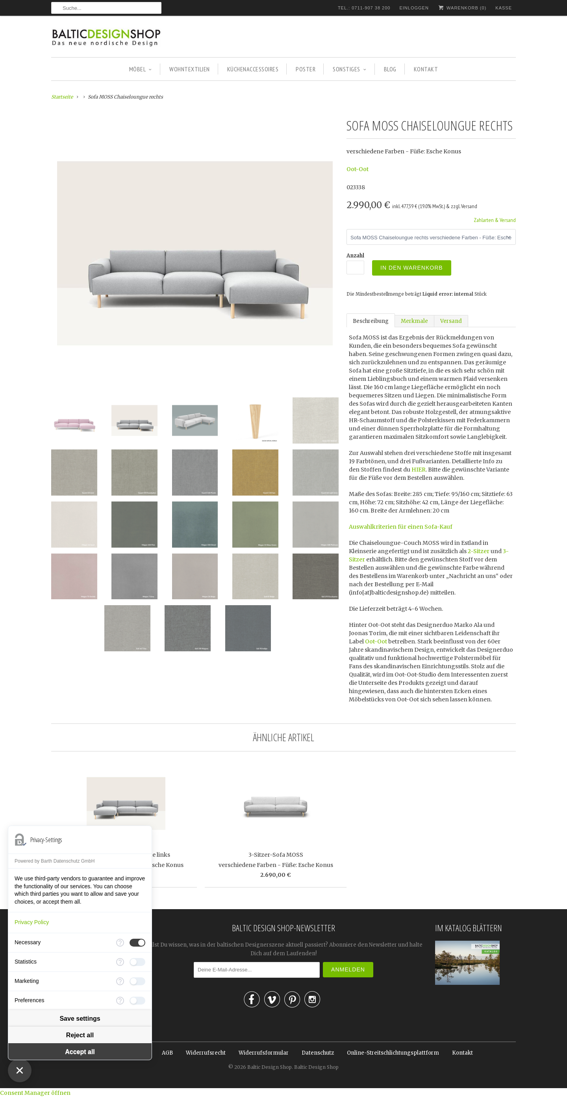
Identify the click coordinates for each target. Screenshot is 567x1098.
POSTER (305, 69)
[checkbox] (137, 943)
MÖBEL (140, 69)
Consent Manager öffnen (35, 1092)
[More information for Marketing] (120, 981)
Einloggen (413, 8)
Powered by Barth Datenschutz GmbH (54, 861)
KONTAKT (426, 69)
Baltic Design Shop (269, 1067)
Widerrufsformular (264, 1053)
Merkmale (414, 321)
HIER (418, 469)
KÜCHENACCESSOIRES (253, 69)
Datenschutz (318, 1053)
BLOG (390, 69)
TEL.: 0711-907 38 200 (364, 8)
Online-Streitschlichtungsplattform (393, 1053)
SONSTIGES (349, 69)
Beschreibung (371, 321)
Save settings (79, 1018)
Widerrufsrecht (206, 1053)
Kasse (503, 8)
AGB (167, 1053)
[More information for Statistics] (120, 962)
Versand (451, 321)
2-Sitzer (478, 551)
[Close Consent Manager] (20, 1070)
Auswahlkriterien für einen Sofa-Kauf (400, 526)
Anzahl (355, 255)
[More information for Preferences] (120, 1000)
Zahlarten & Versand (495, 220)
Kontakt (462, 1053)
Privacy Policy (32, 922)
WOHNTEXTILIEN (189, 69)
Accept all (80, 1051)
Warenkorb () (462, 8)
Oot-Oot (357, 169)
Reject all (80, 1035)
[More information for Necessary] (120, 942)
